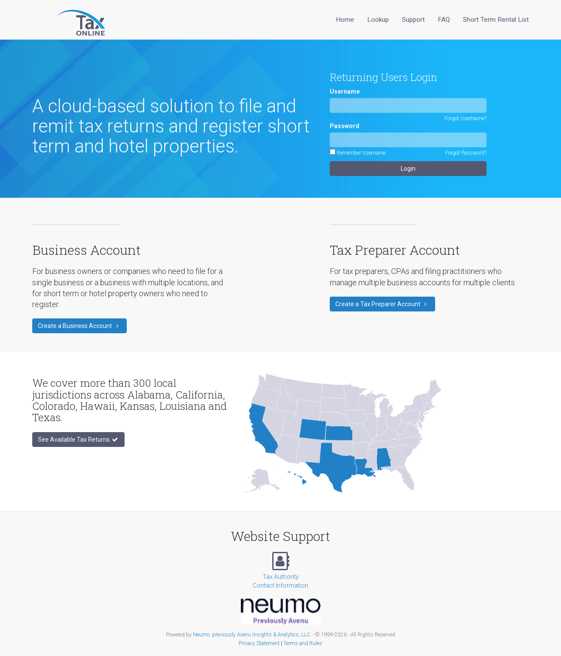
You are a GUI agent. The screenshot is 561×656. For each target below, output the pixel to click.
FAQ (444, 20)
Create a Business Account (79, 325)
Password (344, 125)
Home (345, 20)
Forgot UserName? (465, 118)
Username (345, 91)
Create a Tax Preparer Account (382, 304)
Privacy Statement (259, 643)
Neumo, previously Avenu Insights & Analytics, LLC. (252, 635)
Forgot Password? (466, 153)
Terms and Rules (303, 643)
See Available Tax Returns (78, 439)
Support (413, 20)
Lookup (378, 20)
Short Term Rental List (496, 20)
